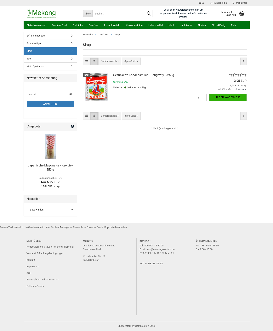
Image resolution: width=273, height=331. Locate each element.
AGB (28, 273)
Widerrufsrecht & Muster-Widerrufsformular (50, 246)
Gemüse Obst (59, 25)
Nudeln (202, 25)
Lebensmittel (155, 25)
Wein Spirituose (35, 66)
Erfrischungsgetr (36, 35)
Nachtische (186, 25)
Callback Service (35, 286)
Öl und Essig (218, 25)
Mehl (171, 25)
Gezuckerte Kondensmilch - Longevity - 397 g (143, 75)
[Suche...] (87, 13)
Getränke (78, 25)
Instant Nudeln (112, 25)
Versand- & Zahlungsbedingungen (44, 253)
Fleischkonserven (36, 25)
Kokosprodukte (134, 25)
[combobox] (109, 61)
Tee (29, 58)
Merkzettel (240, 3)
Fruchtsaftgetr (34, 43)
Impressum (32, 266)
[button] (201, 3)
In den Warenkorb (228, 97)
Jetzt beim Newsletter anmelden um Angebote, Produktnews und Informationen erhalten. (183, 13)
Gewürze (93, 25)
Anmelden (50, 104)
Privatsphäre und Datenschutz (42, 279)
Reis (233, 25)
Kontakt (30, 259)
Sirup (29, 50)
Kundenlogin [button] (218, 3)
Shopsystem (124, 325)
